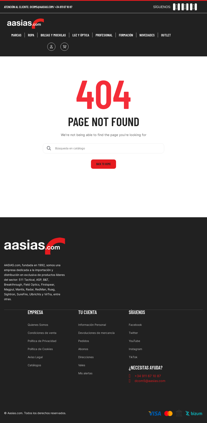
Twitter (133, 332)
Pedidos (83, 341)
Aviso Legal (35, 357)
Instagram (135, 349)
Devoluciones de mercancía (96, 332)
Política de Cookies (40, 349)
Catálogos (34, 365)
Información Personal (92, 324)
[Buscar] (103, 148)
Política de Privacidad (42, 341)
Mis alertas (85, 373)
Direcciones (86, 357)
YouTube (134, 341)
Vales (81, 365)
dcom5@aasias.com (41, 7)
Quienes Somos (38, 324)
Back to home (103, 164)
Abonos (83, 349)
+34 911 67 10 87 (63, 7)
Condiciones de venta (42, 332)
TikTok (133, 357)
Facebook (135, 324)
